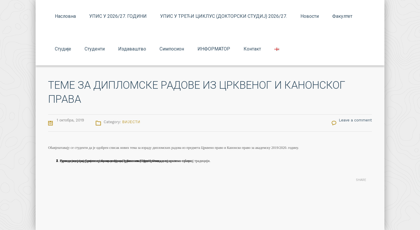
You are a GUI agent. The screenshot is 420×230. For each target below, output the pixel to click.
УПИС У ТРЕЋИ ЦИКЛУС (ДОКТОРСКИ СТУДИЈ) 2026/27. (223, 16)
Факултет (342, 16)
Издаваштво (132, 49)
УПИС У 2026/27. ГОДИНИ (118, 16)
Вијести (131, 122)
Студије (63, 49)
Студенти (95, 49)
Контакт (252, 49)
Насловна (65, 16)
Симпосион (172, 49)
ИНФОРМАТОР (213, 49)
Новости (309, 16)
